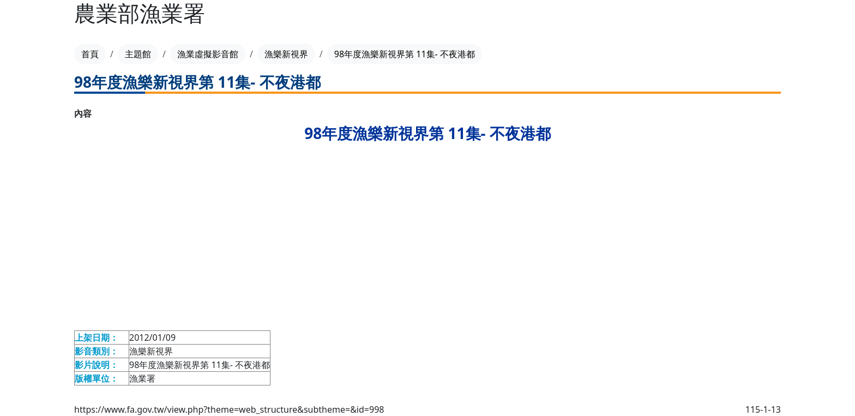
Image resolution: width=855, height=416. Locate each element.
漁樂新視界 (286, 54)
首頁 (90, 54)
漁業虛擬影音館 (207, 54)
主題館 (138, 54)
